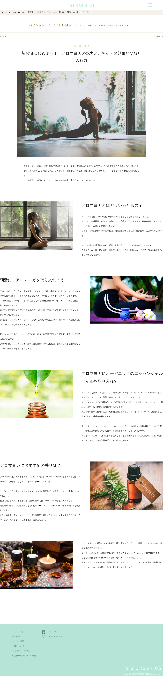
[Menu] (150, 4)
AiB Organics (81, 4)
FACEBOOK (55, 632)
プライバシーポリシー (22, 651)
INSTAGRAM (55, 636)
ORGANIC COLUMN (16, 12)
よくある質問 (18, 641)
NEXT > (159, 36)
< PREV (3, 36)
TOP (3, 12)
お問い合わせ (18, 646)
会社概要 (16, 637)
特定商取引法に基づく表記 (24, 656)
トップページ (18, 632)
